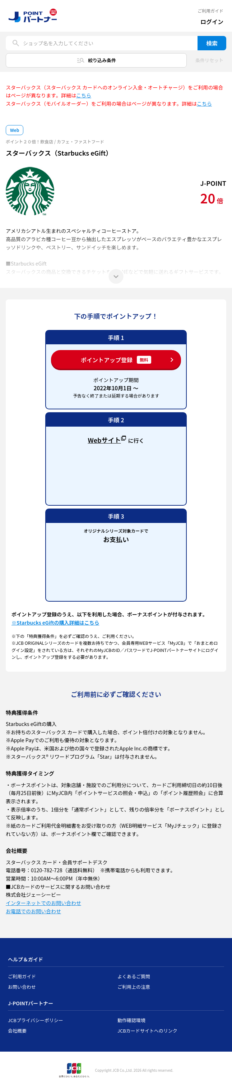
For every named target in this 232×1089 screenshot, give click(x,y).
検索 (212, 43)
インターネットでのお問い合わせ (43, 902)
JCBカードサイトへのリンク (147, 1030)
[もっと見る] (116, 276)
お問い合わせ (22, 986)
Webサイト (107, 439)
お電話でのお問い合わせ (33, 911)
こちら (83, 95)
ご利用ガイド (210, 11)
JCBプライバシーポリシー (35, 1020)
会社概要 (17, 1030)
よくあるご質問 (133, 976)
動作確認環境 (131, 1020)
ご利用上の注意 (133, 986)
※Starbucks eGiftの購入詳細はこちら (55, 622)
